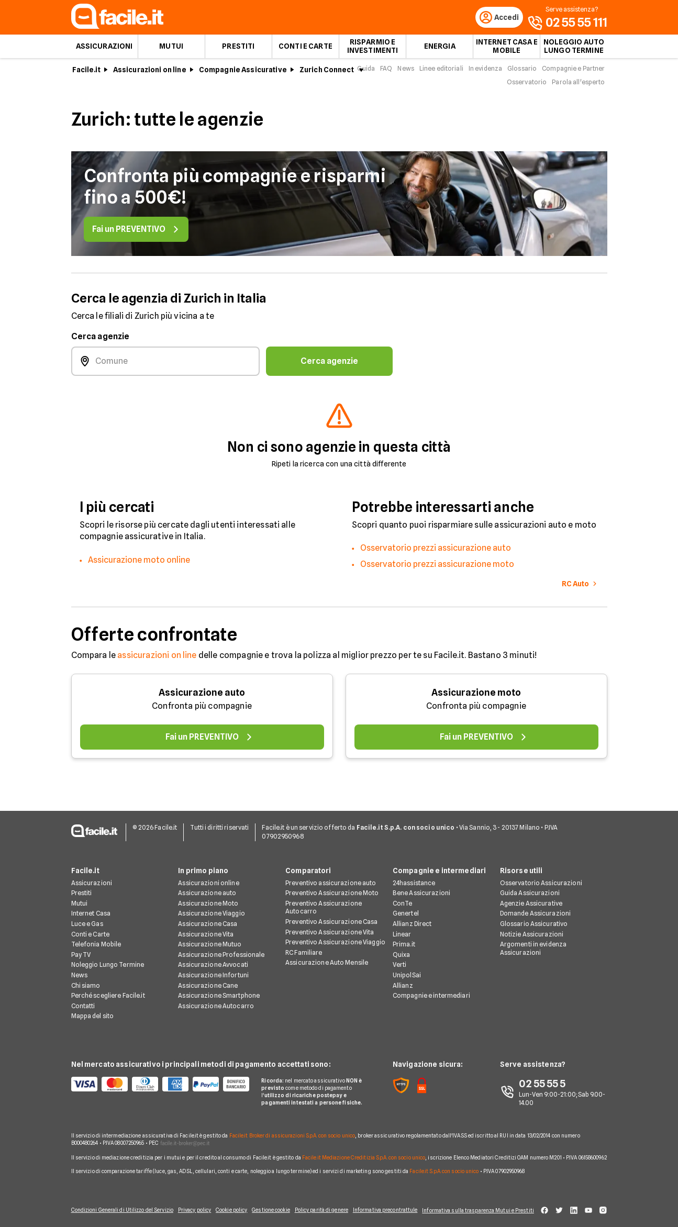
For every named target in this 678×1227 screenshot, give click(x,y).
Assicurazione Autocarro (216, 999)
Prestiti (238, 50)
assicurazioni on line (156, 659)
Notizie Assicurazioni (532, 928)
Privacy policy (185, 1207)
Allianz (403, 979)
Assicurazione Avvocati (213, 959)
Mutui (171, 50)
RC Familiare (303, 946)
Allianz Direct (412, 917)
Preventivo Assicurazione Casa (331, 915)
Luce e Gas (87, 917)
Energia (439, 50)
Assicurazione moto (476, 696)
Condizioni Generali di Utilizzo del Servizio (112, 1207)
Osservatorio (527, 86)
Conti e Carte (305, 50)
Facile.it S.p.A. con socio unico (444, 1165)
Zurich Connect (326, 74)
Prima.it (404, 938)
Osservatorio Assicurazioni (541, 876)
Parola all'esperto (578, 86)
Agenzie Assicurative (531, 897)
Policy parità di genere (319, 1207)
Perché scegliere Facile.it (108, 990)
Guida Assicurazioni (530, 887)
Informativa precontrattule (377, 1207)
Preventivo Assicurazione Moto (332, 887)
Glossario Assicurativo (534, 917)
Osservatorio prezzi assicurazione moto (437, 568)
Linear (402, 928)
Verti (400, 959)
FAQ (386, 72)
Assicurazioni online (208, 876)
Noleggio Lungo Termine (108, 959)
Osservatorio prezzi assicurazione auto (435, 552)
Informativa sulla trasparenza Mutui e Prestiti (476, 1207)
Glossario (522, 72)
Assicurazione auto (202, 696)
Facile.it (86, 74)
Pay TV (81, 948)
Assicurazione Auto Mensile (326, 957)
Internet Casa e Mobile (507, 50)
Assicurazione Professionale (221, 948)
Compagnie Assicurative (243, 74)
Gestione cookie (266, 1207)
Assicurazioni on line (149, 74)
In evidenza (485, 72)
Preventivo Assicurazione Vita (329, 926)
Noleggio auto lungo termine (574, 50)
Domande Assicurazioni (535, 907)
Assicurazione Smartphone (219, 990)
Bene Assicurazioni (421, 887)
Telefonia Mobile (96, 938)
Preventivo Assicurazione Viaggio (335, 936)
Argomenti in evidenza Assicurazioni (533, 942)
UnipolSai (407, 969)
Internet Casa (91, 907)
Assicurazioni (104, 50)
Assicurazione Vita (206, 928)
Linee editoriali (441, 72)
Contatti (83, 999)
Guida (366, 72)
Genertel (406, 907)
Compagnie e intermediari (431, 990)
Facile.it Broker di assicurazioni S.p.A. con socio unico (292, 1129)
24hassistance (414, 876)
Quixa (401, 948)
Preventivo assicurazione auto (330, 876)
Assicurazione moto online (139, 564)
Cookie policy (225, 1207)
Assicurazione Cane (208, 979)
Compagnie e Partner (573, 72)
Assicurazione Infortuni (213, 969)
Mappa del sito (92, 1010)
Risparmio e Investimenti (372, 50)
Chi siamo (86, 979)
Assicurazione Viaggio (211, 907)
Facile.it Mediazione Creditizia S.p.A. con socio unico (363, 1151)
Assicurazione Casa (207, 917)
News (405, 72)
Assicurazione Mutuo (209, 938)
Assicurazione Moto (208, 897)
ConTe (403, 897)
